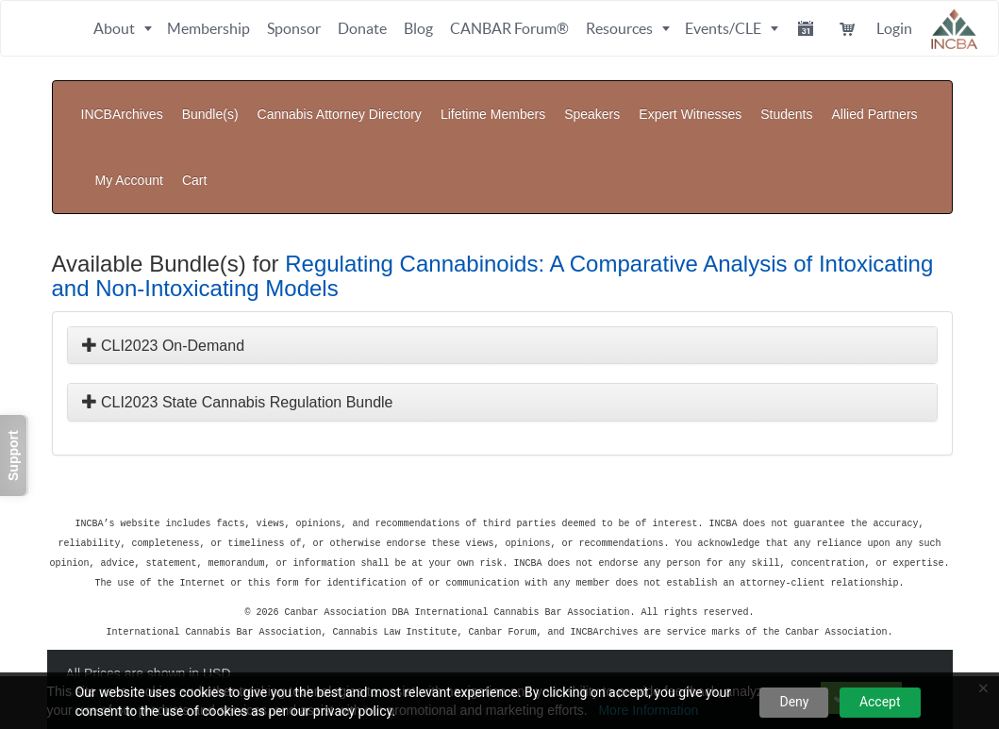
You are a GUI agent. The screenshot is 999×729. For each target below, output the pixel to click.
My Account (857, 137)
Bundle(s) (210, 100)
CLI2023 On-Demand (163, 289)
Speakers (592, 100)
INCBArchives (122, 100)
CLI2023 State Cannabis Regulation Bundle (237, 346)
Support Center (114, 630)
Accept (880, 701)
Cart (921, 137)
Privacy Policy (217, 630)
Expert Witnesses (690, 100)
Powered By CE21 (124, 648)
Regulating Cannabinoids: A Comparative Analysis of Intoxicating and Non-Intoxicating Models (493, 219)
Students (786, 100)
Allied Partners (875, 100)
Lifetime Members (493, 100)
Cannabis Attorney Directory (340, 100)
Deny (793, 701)
